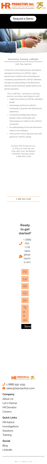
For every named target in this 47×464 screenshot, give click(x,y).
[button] (23, 24)
